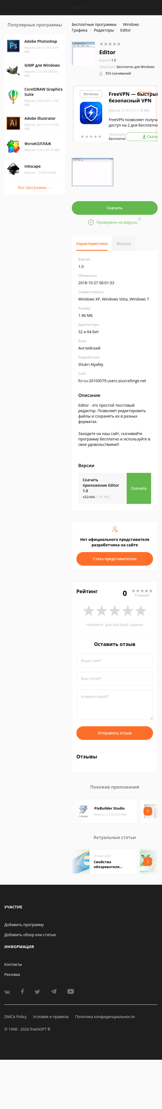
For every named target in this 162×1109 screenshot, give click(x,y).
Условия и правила (50, 1016)
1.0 (107, 60)
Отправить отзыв (115, 733)
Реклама (12, 974)
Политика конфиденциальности (105, 1016)
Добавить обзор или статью (30, 934)
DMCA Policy (15, 1016)
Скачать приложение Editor (101, 485)
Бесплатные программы (94, 24)
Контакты (13, 964)
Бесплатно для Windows (135, 67)
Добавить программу (24, 924)
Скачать (115, 207)
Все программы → (35, 187)
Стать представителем (115, 558)
